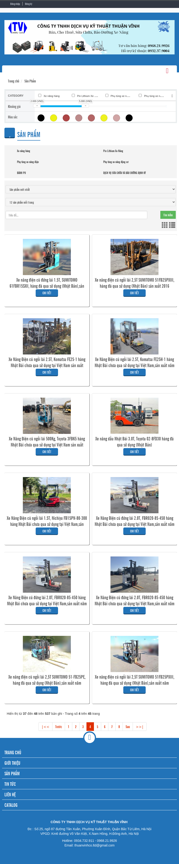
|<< (45, 726)
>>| (140, 726)
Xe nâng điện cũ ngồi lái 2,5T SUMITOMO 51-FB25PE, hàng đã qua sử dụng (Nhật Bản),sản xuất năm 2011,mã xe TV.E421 (47, 683)
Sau (128, 726)
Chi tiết (46, 292)
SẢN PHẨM (12, 773)
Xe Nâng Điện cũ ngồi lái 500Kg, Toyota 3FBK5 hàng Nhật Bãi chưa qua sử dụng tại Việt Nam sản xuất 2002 (47, 445)
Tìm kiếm (168, 214)
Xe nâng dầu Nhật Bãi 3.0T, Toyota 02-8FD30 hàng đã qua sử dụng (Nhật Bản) (134, 442)
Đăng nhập (15, 4)
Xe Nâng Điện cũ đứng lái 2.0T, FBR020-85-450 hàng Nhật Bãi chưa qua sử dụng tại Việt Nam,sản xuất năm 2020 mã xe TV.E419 (47, 603)
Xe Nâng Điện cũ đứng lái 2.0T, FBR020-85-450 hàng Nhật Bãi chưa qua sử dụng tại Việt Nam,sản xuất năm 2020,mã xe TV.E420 (134, 603)
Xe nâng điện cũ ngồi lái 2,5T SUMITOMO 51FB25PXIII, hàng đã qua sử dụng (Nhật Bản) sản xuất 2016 (134, 283)
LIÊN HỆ (10, 794)
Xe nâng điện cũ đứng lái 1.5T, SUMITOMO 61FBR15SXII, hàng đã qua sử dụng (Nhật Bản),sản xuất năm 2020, (47, 286)
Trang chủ (13, 80)
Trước (58, 726)
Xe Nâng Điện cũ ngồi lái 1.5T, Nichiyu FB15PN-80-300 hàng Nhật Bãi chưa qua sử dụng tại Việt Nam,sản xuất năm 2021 (47, 524)
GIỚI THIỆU (12, 763)
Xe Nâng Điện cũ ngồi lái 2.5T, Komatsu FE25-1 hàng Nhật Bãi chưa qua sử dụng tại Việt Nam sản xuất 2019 (47, 365)
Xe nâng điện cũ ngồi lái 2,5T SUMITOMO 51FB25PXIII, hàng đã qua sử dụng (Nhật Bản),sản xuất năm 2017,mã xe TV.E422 (134, 683)
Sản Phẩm (30, 80)
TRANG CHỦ (12, 752)
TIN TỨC (10, 784)
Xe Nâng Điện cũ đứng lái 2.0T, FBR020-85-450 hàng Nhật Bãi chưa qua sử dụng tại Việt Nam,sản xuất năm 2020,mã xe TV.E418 (134, 524)
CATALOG (10, 805)
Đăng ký (28, 4)
